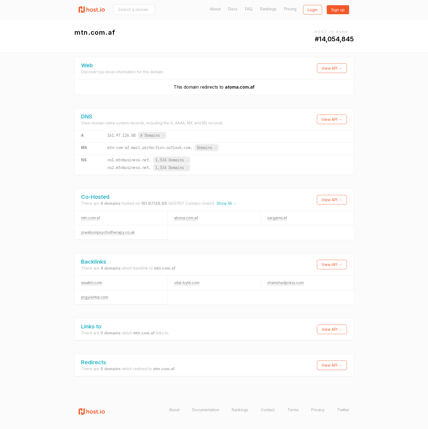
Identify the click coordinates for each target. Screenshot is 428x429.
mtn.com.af (90, 217)
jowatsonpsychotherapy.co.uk (108, 232)
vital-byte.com (187, 282)
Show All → (226, 203)
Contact (268, 409)
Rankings (268, 9)
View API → (332, 68)
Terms (293, 409)
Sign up (338, 9)
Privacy (318, 409)
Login (312, 9)
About (215, 9)
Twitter (343, 409)
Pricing (290, 9)
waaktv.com (91, 282)
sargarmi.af (277, 217)
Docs (232, 9)
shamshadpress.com (285, 282)
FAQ (248, 9)
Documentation (205, 409)
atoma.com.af (240, 87)
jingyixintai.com (94, 297)
